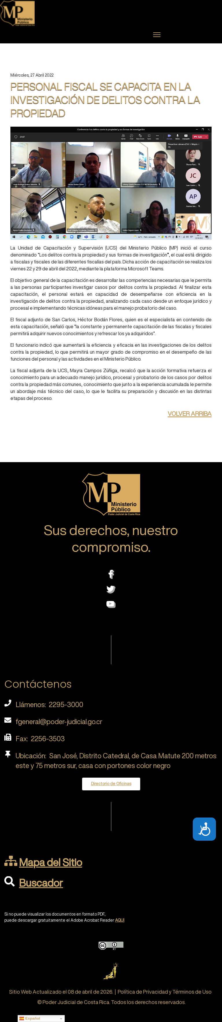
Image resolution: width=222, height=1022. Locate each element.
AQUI (119, 920)
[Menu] (156, 34)
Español (29, 1018)
